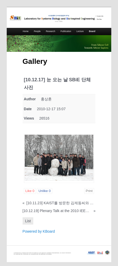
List (28, 221)
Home (25, 31)
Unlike (44, 191)
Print (89, 191)
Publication (66, 31)
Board (92, 31)
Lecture (80, 31)
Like (30, 191)
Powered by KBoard (39, 231)
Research (50, 31)
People (37, 31)
